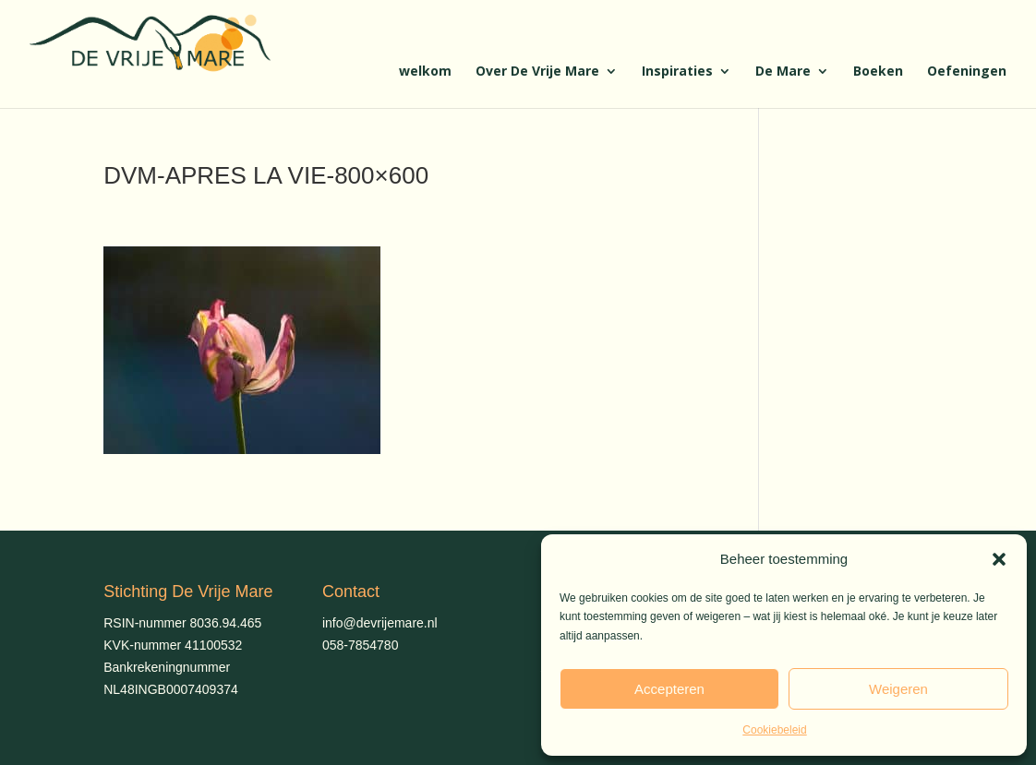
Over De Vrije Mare (537, 72)
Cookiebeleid (774, 729)
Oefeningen (966, 72)
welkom (425, 72)
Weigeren (898, 689)
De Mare (783, 72)
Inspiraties (677, 72)
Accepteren (669, 689)
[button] (999, 559)
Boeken (878, 72)
